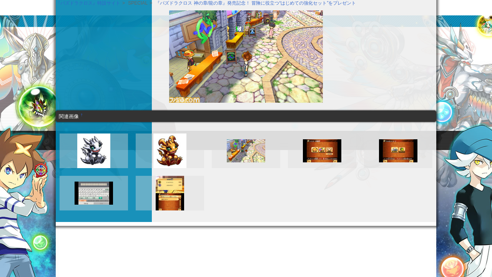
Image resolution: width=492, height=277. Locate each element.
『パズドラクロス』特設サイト (88, 3)
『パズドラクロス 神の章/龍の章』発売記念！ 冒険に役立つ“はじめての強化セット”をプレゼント (255, 3)
